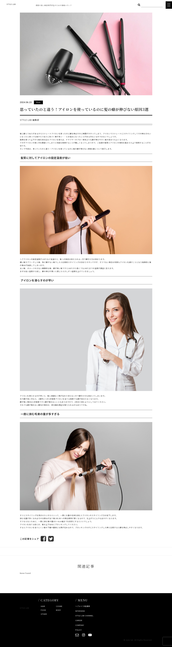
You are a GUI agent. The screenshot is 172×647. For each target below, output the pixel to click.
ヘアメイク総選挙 (82, 606)
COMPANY (79, 625)
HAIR (43, 606)
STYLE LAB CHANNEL (84, 615)
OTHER (44, 614)
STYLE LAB (11, 4)
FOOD (43, 610)
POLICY (78, 630)
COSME (59, 606)
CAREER (78, 620)
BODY (58, 610)
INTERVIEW (80, 611)
